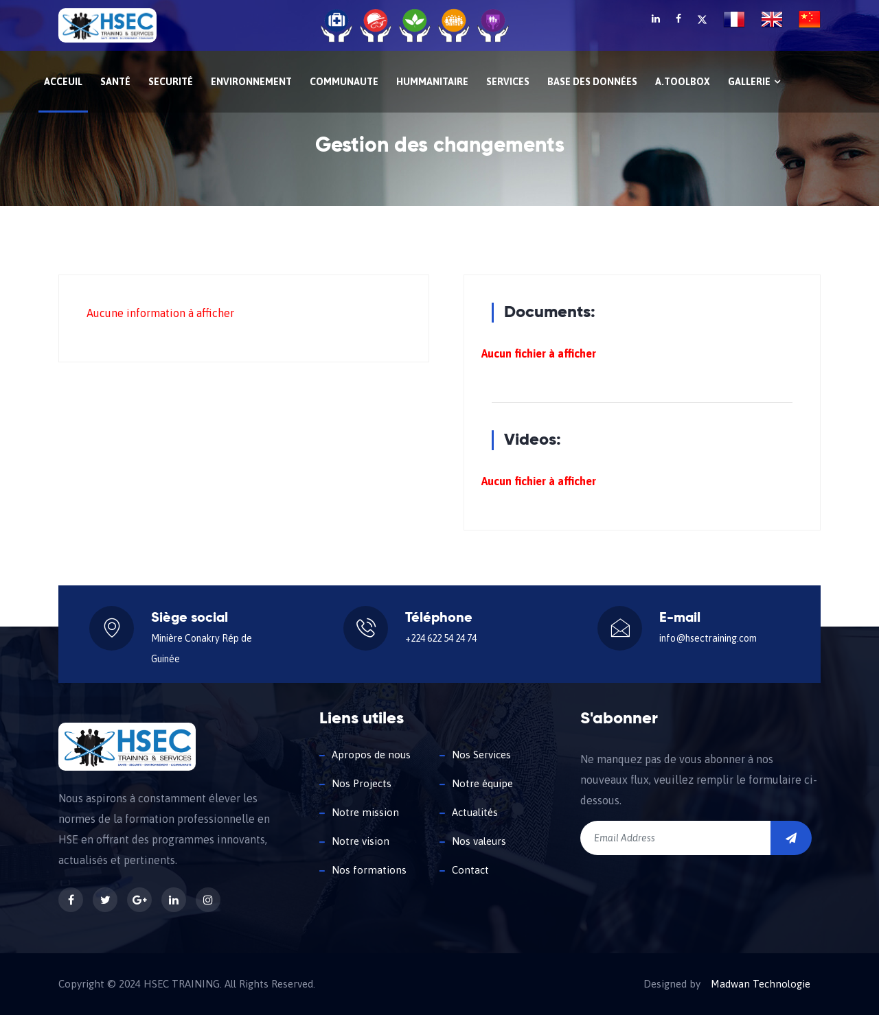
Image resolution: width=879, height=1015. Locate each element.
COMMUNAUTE (344, 81)
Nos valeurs (479, 841)
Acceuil (63, 81)
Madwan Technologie (760, 984)
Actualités (475, 812)
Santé (115, 81)
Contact (470, 870)
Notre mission (365, 812)
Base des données (592, 81)
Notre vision (360, 841)
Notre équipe (482, 783)
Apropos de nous (371, 754)
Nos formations (369, 870)
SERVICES (507, 81)
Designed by (671, 984)
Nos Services (481, 754)
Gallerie (754, 81)
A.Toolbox (682, 81)
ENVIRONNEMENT (251, 81)
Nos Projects (361, 783)
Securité (170, 81)
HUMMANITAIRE (432, 81)
